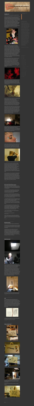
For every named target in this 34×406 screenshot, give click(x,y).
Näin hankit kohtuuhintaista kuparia (10, 184)
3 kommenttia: (13, 180)
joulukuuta (24, 59)
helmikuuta (24, 74)
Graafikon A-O (6, 14)
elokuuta (24, 61)
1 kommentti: (13, 294)
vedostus (15, 398)
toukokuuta (24, 64)
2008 (22, 76)
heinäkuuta (24, 62)
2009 (22, 58)
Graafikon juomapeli (14, 65)
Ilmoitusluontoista (7, 222)
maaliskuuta (24, 73)
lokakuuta (24, 60)
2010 (22, 57)
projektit (5, 181)
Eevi (21, 15)
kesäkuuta (24, 63)
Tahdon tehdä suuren (7, 324)
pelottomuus (12, 398)
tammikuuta (24, 75)
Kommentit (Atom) (8, 402)
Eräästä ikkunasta (7, 239)
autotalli (8, 398)
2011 (22, 56)
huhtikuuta (24, 72)
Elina (22, 16)
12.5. (5, 298)
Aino (21, 14)
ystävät (8, 181)
